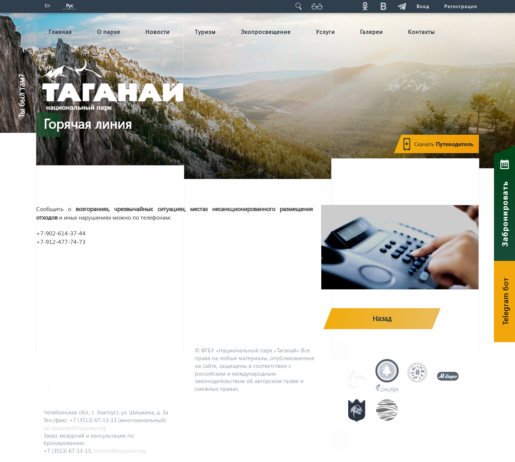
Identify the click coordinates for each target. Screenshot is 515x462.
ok (365, 6)
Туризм (205, 31)
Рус (69, 5)
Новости (157, 31)
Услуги (325, 31)
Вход (423, 6)
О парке (108, 31)
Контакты (421, 31)
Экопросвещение (266, 31)
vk (383, 6)
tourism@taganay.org (119, 450)
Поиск (298, 6)
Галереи (371, 31)
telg (402, 6)
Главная (60, 31)
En (47, 5)
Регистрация (460, 6)
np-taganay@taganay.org (75, 427)
